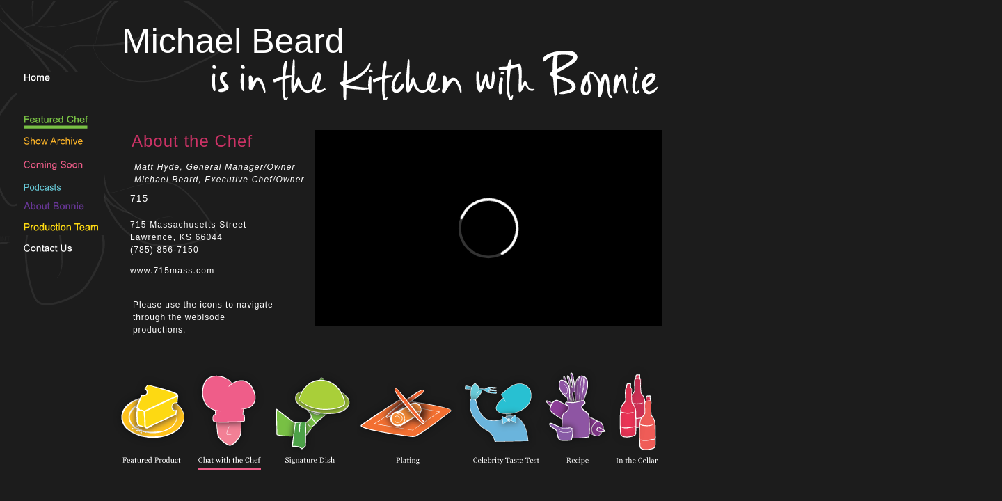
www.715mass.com (172, 271)
